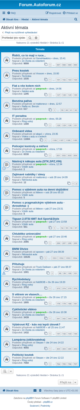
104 (75, 79)
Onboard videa (22, 131)
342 (64, 318)
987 (58, 64)
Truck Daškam (43, 267)
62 (76, 110)
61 (71, 110)
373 (58, 288)
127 (58, 95)
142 (64, 333)
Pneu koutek (20, 70)
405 (69, 348)
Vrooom (40, 73)
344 (75, 318)
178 (58, 303)
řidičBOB (40, 282)
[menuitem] (11, 13)
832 (64, 155)
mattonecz (41, 103)
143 (69, 333)
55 (67, 228)
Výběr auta (27, 166)
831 (58, 155)
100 (69, 273)
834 (75, 155)
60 (67, 110)
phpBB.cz (47, 402)
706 (69, 364)
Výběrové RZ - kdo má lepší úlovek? (36, 324)
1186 (54, 140)
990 (75, 64)
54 (62, 228)
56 (71, 228)
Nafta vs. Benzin (30, 106)
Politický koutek (22, 354)
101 (58, 79)
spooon (40, 251)
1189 (75, 140)
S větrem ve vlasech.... (27, 294)
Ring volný (27, 121)
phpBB (29, 398)
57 (76, 228)
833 (69, 155)
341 (58, 318)
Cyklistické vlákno (24, 309)
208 (69, 243)
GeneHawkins (43, 58)
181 (75, 303)
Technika (26, 76)
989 (69, 64)
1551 (54, 258)
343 (69, 318)
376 (75, 288)
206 (58, 243)
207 (64, 243)
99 (65, 273)
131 (75, 125)
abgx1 (39, 134)
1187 (61, 140)
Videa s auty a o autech (34, 136)
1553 (68, 258)
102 (64, 79)
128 (64, 95)
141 (58, 333)
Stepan (40, 342)
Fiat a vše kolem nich (26, 85)
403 (58, 348)
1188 (68, 140)
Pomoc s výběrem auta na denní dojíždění (40, 189)
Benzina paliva (22, 100)
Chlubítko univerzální (26, 233)
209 (75, 243)
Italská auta (28, 91)
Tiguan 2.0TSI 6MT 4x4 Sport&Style (35, 218)
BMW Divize (20, 248)
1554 (75, 258)
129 (69, 95)
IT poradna (19, 115)
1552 (61, 258)
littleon (39, 192)
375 (69, 288)
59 (62, 110)
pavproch (41, 88)
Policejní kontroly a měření (30, 146)
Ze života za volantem (33, 61)
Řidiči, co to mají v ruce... (29, 55)
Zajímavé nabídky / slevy (28, 174)
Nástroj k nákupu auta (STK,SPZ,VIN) (37, 161)
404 (64, 348)
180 (69, 303)
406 (75, 348)
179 (64, 303)
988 (64, 64)
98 (60, 273)
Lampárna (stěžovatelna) (28, 339)
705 (64, 364)
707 (75, 364)
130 (75, 95)
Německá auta (29, 180)
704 (58, 364)
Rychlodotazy (21, 279)
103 (69, 79)
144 (75, 333)
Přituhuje (18, 264)
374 (64, 288)
